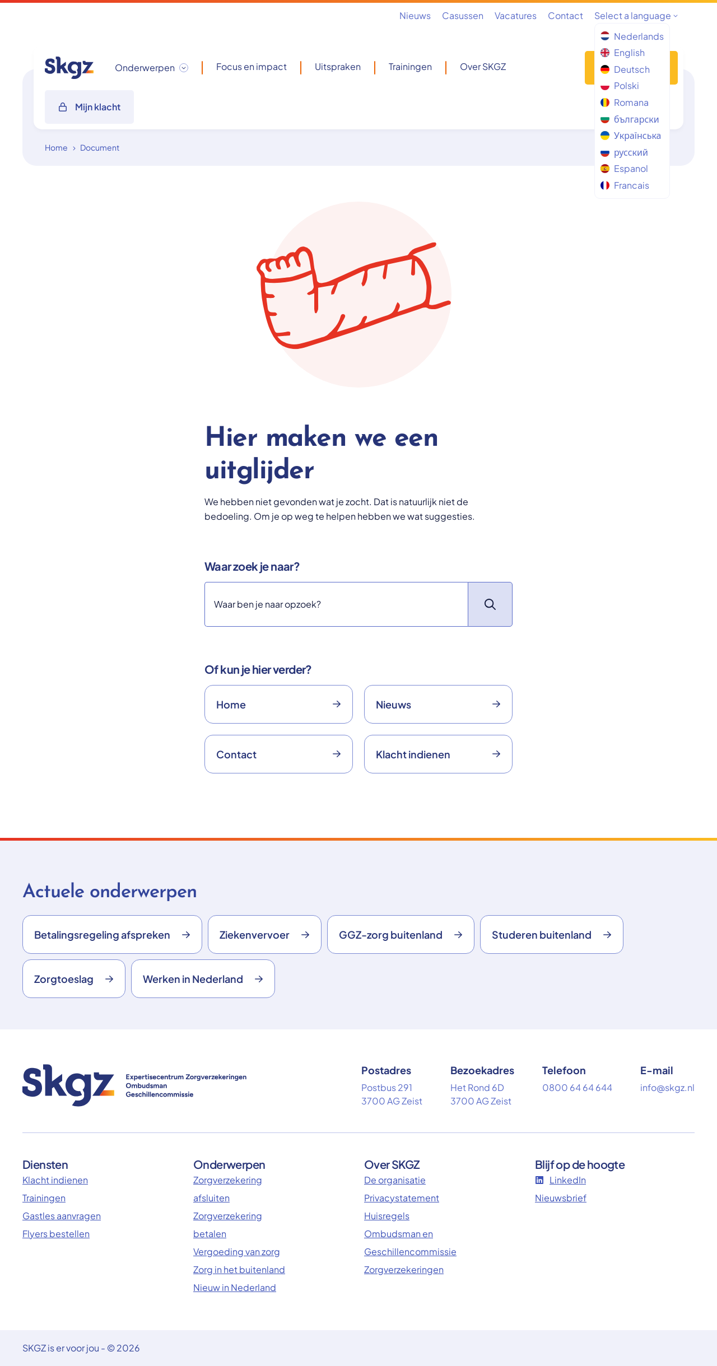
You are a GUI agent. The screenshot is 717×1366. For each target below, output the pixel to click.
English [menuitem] (622, 52)
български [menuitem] (629, 119)
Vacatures (516, 15)
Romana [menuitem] (624, 102)
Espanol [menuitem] (624, 168)
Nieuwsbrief (560, 1198)
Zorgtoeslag (74, 978)
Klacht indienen (438, 754)
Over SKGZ (483, 66)
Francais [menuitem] (624, 185)
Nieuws (415, 15)
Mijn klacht (89, 107)
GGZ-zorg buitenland (401, 934)
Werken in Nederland (203, 978)
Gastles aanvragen (61, 1216)
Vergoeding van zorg (236, 1251)
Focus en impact (251, 66)
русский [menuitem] (624, 152)
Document (99, 147)
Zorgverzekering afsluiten (227, 1189)
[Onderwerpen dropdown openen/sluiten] (151, 67)
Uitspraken (338, 66)
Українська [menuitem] (630, 135)
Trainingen (410, 66)
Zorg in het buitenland (239, 1269)
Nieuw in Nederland (234, 1287)
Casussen (462, 15)
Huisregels (386, 1216)
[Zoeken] (336, 604)
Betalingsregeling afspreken (112, 934)
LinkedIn (560, 1180)
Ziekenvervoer (265, 934)
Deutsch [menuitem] (625, 69)
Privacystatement (401, 1198)
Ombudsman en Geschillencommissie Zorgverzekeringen (410, 1251)
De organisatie (395, 1180)
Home (56, 147)
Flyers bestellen (56, 1233)
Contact (565, 15)
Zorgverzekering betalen (227, 1224)
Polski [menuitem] (619, 85)
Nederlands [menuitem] (632, 36)
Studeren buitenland (552, 934)
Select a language (636, 15)
